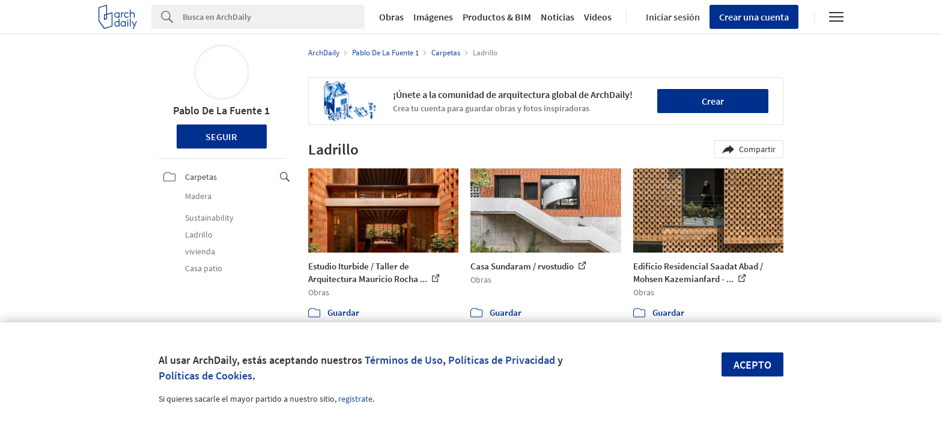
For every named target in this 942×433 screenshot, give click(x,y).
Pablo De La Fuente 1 (221, 110)
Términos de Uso (404, 360)
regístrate (355, 398)
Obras (391, 17)
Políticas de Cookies (205, 375)
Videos (598, 17)
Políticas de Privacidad (501, 360)
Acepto (752, 365)
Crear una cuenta (754, 17)
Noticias (557, 17)
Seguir (221, 137)
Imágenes (433, 17)
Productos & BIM (497, 17)
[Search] (274, 17)
